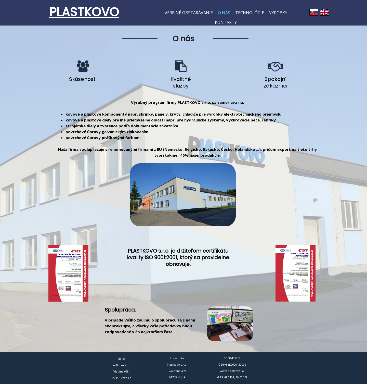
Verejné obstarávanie (189, 13)
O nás (224, 13)
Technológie (249, 13)
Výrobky (278, 13)
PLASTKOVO (84, 12)
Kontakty (226, 22)
